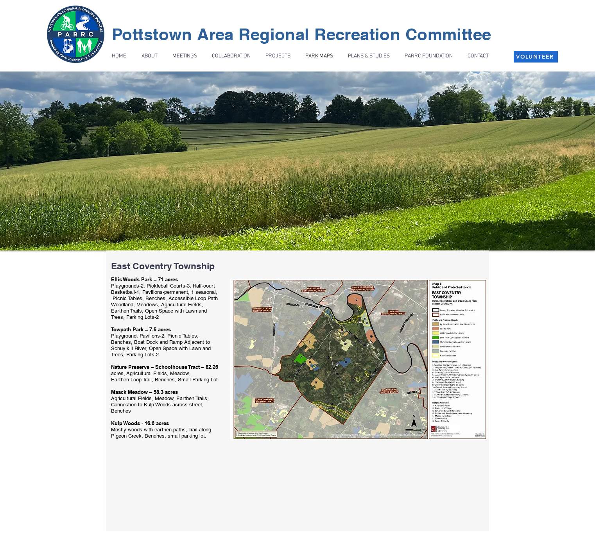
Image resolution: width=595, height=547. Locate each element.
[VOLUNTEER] (536, 57)
